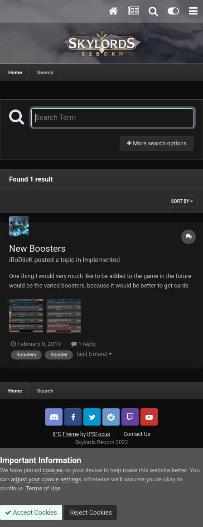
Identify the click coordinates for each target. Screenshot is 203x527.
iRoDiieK (21, 260)
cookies (53, 470)
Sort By (182, 201)
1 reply (83, 343)
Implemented (101, 260)
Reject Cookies (90, 512)
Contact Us (137, 434)
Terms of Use (42, 488)
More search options (157, 143)
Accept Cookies (31, 512)
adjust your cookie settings (46, 479)
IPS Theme (66, 434)
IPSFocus (98, 434)
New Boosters (37, 248)
